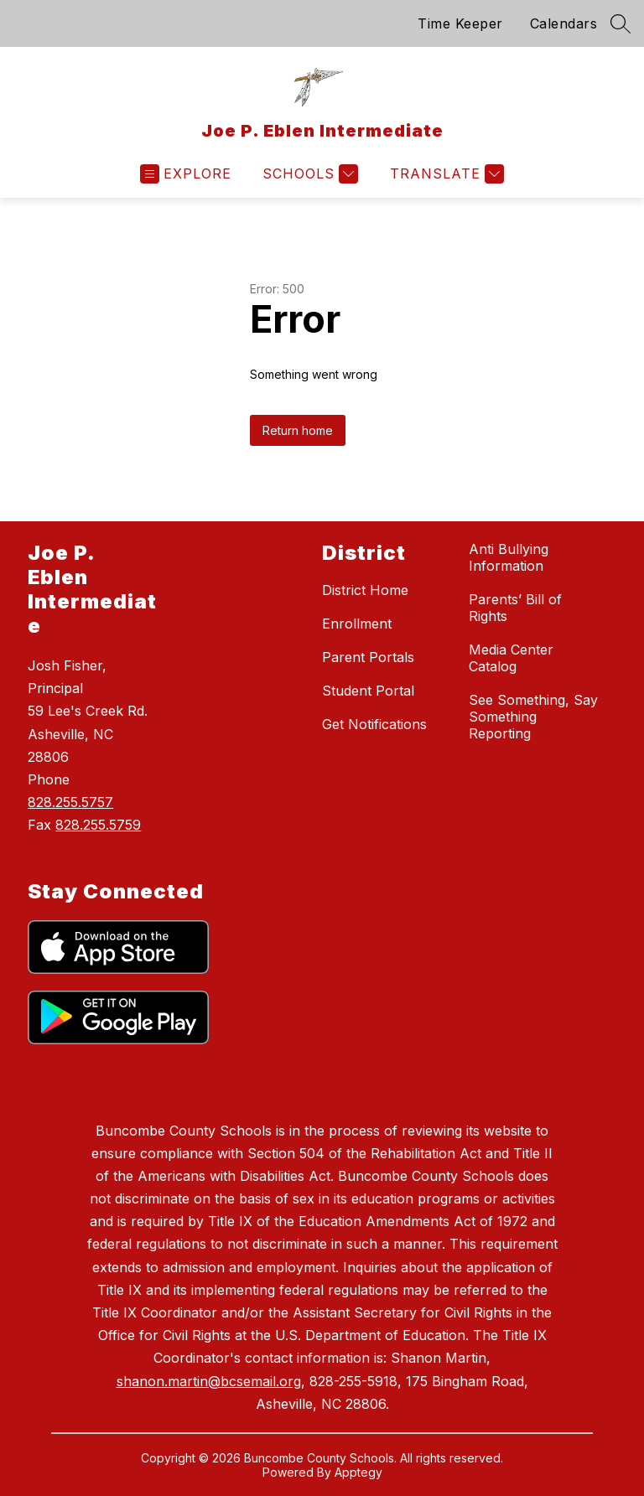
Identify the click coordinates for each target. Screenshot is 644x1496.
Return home (297, 430)
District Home (365, 590)
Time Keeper (460, 23)
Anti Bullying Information (508, 557)
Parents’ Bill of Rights (515, 607)
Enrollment (357, 623)
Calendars (564, 23)
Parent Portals (368, 657)
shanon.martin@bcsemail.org (209, 1381)
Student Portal (368, 690)
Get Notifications (374, 724)
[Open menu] (185, 173)
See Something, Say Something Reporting (533, 716)
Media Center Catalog (511, 658)
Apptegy (358, 1472)
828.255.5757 (70, 802)
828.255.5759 (98, 824)
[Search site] (620, 23)
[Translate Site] (445, 173)
